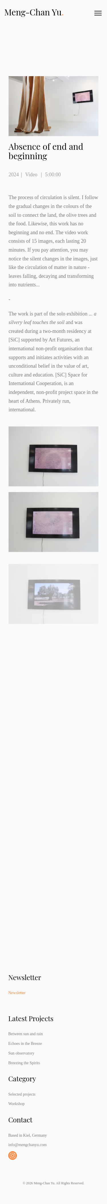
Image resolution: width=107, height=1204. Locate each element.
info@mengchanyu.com (27, 1145)
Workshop (16, 1104)
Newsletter (17, 993)
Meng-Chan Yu (34, 12)
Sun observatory (21, 1053)
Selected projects (21, 1094)
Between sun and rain (25, 1034)
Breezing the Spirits (24, 1063)
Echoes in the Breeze (25, 1043)
